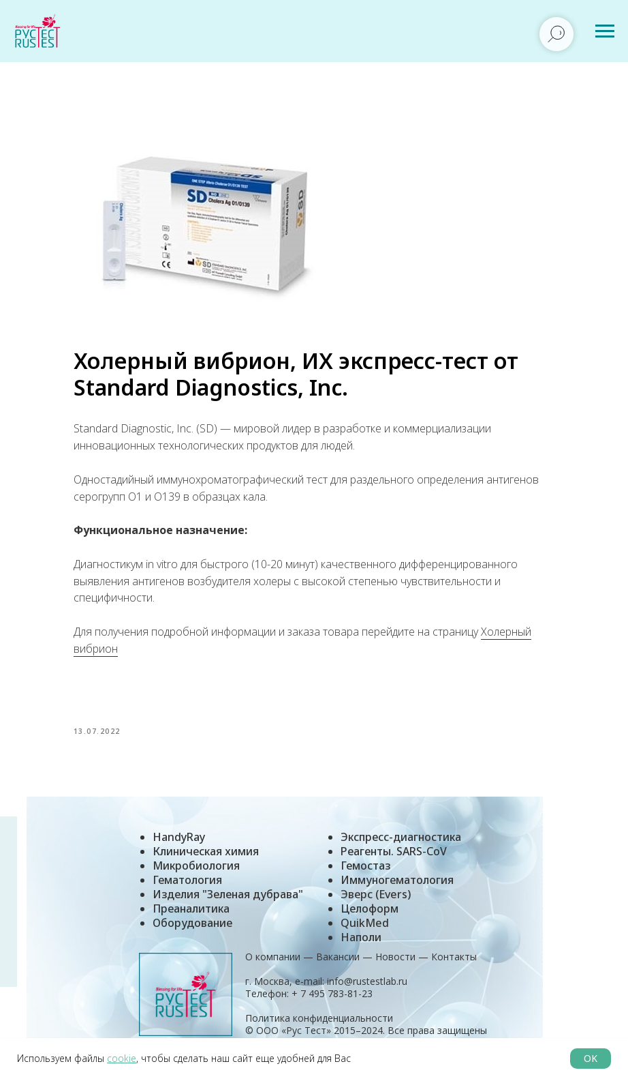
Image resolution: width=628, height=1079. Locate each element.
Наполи (361, 946)
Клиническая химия (206, 860)
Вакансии (338, 966)
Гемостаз (365, 875)
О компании (272, 966)
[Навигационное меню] (604, 31)
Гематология (187, 889)
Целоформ (369, 918)
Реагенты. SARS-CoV (394, 860)
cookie (121, 1058)
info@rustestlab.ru (367, 990)
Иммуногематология (397, 889)
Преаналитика (191, 918)
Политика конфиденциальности (319, 1027)
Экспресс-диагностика (401, 846)
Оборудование (192, 932)
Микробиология (196, 875)
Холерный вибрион (144, 653)
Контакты (454, 966)
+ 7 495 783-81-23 (331, 1002)
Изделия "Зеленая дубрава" (228, 903)
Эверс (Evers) (376, 903)
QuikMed (365, 932)
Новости (395, 966)
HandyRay (179, 846)
